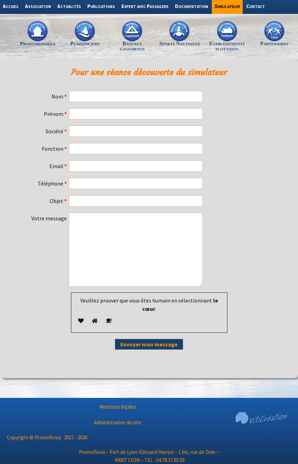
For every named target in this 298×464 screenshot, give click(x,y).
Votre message (49, 218)
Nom (59, 96)
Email (58, 166)
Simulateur (227, 6)
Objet (58, 200)
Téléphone (52, 183)
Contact (255, 6)
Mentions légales (117, 406)
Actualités (69, 6)
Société (56, 131)
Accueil (11, 6)
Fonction (54, 148)
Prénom (55, 113)
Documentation (191, 6)
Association (38, 6)
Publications (101, 6)
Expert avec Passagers (145, 6)
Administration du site (118, 422)
